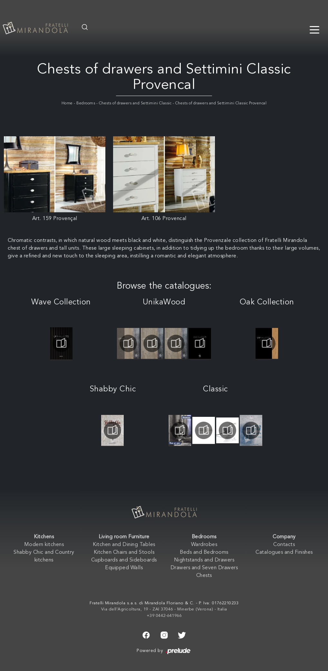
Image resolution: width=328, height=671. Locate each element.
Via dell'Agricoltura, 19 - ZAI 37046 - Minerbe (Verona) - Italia (164, 609)
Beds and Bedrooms (204, 552)
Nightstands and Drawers (204, 560)
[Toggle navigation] (314, 29)
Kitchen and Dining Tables (124, 544)
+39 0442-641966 (164, 616)
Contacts (284, 544)
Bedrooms (85, 103)
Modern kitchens (44, 544)
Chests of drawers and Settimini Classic (135, 103)
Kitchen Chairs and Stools (124, 552)
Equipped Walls (124, 567)
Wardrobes (204, 544)
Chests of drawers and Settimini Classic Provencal (221, 103)
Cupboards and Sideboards (124, 560)
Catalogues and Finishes (284, 552)
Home (67, 103)
